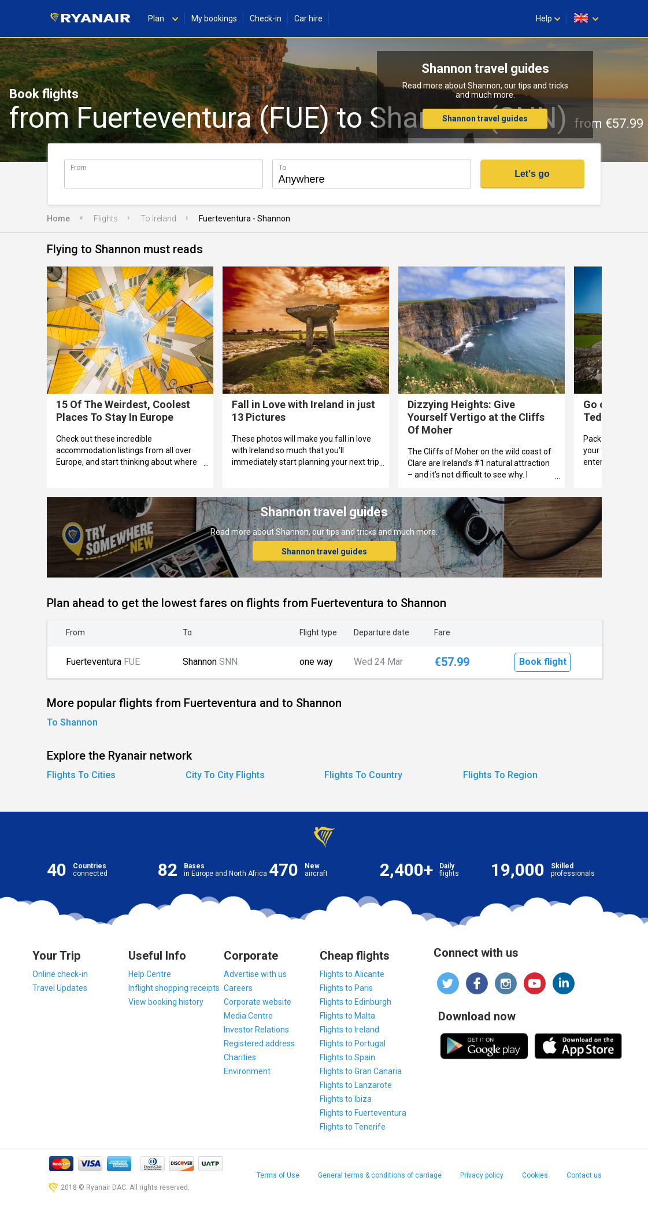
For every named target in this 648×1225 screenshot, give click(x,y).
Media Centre (248, 1015)
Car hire (308, 18)
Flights (106, 218)
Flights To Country (363, 774)
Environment (247, 1071)
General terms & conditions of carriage (380, 1175)
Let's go (532, 174)
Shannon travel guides (485, 118)
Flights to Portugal (353, 1043)
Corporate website (257, 1001)
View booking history (165, 1001)
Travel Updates (59, 988)
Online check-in (60, 974)
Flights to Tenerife (353, 1126)
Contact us (584, 1175)
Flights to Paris (346, 988)
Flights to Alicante (352, 974)
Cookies (535, 1175)
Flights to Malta (347, 1015)
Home (58, 218)
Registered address (259, 1043)
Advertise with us (255, 974)
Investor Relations (256, 1029)
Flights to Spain (347, 1057)
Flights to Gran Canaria (361, 1071)
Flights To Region (500, 774)
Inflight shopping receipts (174, 988)
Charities (240, 1057)
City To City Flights (225, 774)
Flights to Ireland (349, 1029)
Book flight (542, 661)
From (79, 167)
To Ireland (158, 218)
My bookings (214, 18)
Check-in (266, 18)
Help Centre (149, 974)
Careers (238, 988)
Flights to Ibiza (346, 1099)
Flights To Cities (81, 774)
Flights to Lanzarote (356, 1085)
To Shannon (72, 722)
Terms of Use (278, 1175)
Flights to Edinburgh (355, 1001)
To (282, 167)
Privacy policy (481, 1175)
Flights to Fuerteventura (363, 1112)
